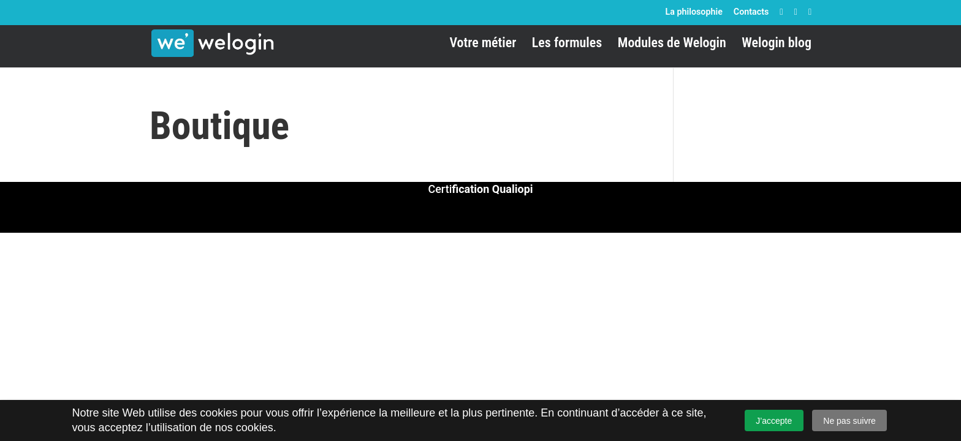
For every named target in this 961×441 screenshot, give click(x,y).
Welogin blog (776, 44)
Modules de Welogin (672, 44)
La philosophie (693, 12)
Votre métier (482, 44)
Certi (480, 189)
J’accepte (774, 421)
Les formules (567, 44)
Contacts (751, 12)
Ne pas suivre (849, 421)
